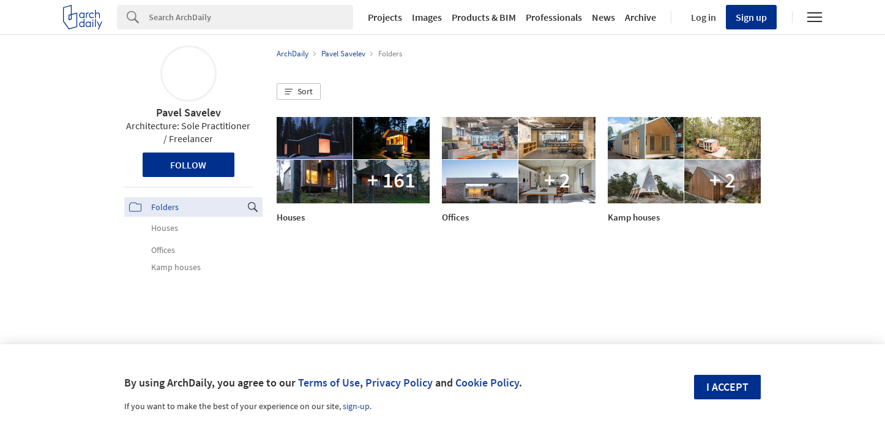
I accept (727, 387)
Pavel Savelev (188, 112)
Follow (188, 165)
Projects (385, 17)
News (603, 17)
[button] (299, 91)
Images (427, 17)
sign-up (356, 406)
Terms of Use (329, 382)
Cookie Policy (487, 382)
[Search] (251, 17)
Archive (640, 17)
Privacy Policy (399, 382)
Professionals (554, 17)
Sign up (751, 17)
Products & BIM (484, 17)
